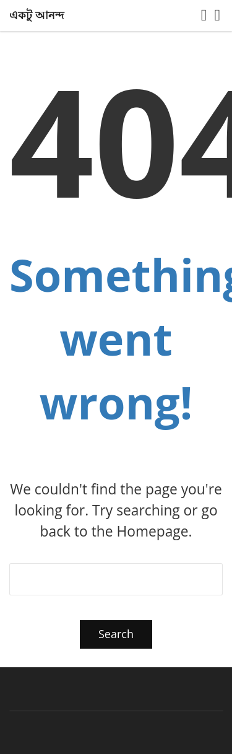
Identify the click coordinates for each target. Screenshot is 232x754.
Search (116, 633)
